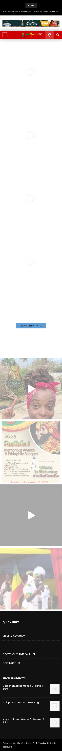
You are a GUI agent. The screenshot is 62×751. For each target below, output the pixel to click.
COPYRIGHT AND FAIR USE (19, 654)
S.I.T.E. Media (39, 743)
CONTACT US (11, 663)
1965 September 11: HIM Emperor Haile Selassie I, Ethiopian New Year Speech (31, 11)
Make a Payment (13, 636)
